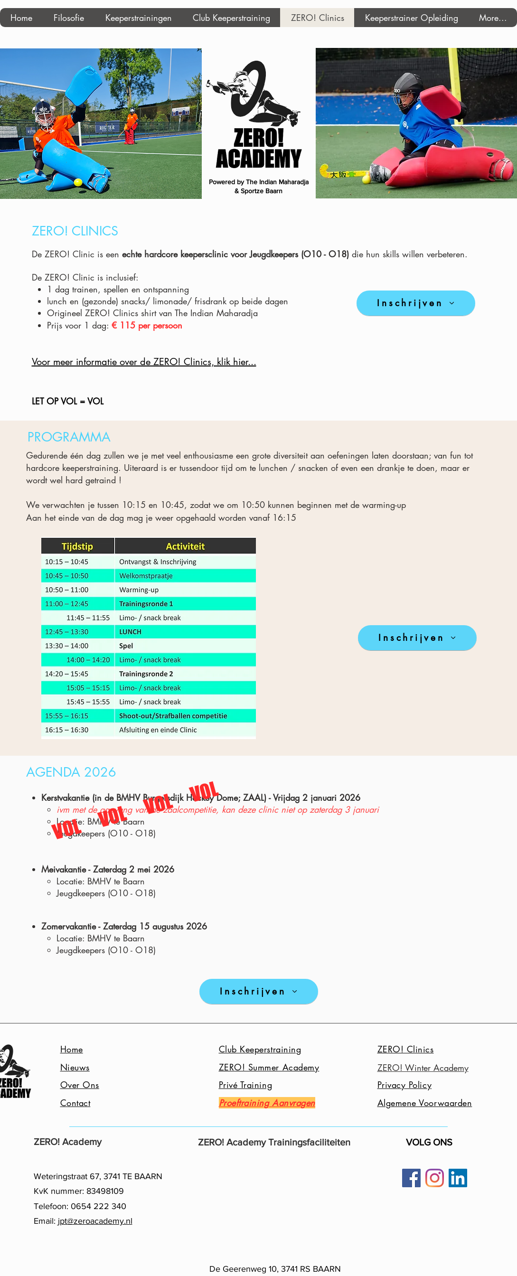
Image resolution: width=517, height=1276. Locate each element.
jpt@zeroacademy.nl (95, 1221)
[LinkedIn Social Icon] (458, 1178)
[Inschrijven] (416, 303)
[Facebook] (411, 1178)
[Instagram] (434, 1178)
